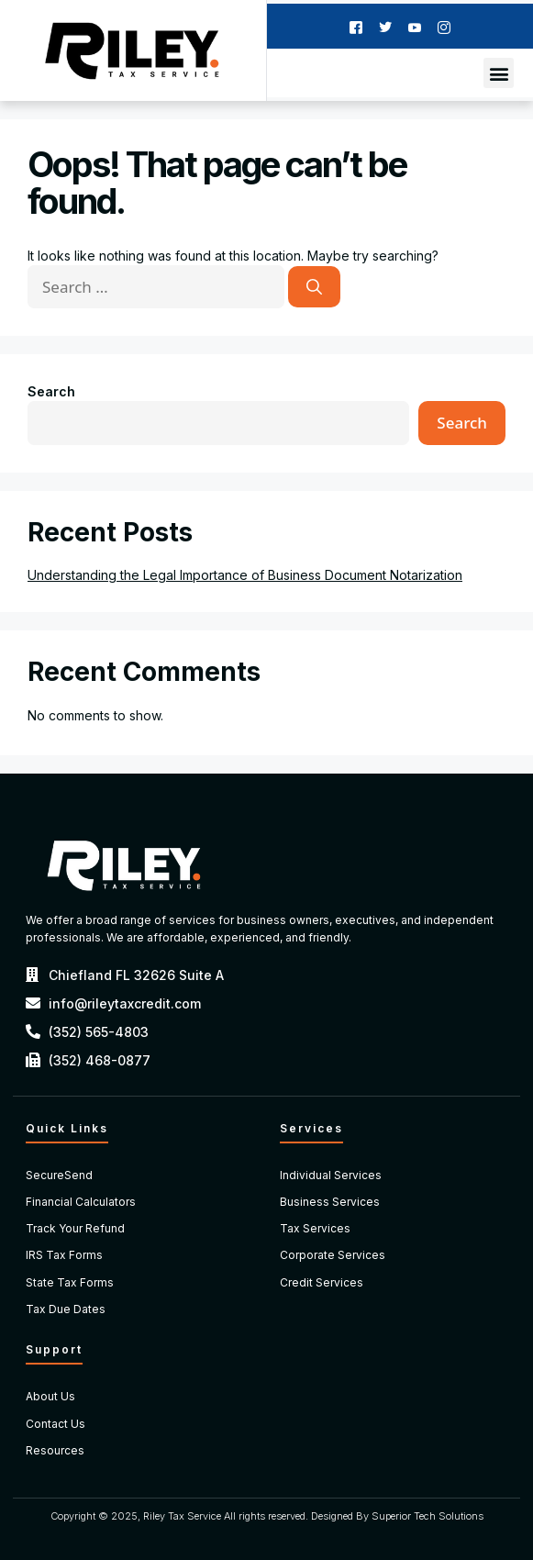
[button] (498, 73)
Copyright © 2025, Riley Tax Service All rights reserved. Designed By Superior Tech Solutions (266, 1516)
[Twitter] (385, 26)
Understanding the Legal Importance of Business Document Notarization (245, 575)
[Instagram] (444, 26)
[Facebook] (356, 26)
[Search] (314, 287)
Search (51, 391)
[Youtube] (414, 26)
